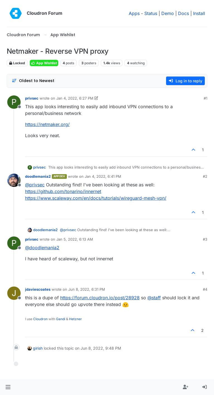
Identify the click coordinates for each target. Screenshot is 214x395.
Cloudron (40, 319)
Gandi (60, 319)
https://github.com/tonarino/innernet (63, 191)
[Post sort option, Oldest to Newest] (33, 80)
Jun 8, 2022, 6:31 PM (86, 289)
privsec (31, 98)
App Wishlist (44, 63)
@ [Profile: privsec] (35, 184)
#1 (205, 98)
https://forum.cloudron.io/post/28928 (100, 297)
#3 (205, 239)
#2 (205, 176)
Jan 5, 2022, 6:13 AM (74, 239)
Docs (183, 13)
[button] (8, 387)
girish (38, 348)
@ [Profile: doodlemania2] (42, 247)
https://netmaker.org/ (47, 124)
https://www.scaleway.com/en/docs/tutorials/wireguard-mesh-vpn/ (95, 198)
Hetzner (75, 319)
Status (150, 13)
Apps (134, 13)
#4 (205, 289)
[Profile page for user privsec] (14, 102)
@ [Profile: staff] (154, 297)
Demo (167, 13)
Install (199, 13)
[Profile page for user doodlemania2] (14, 180)
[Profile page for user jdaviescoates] (14, 293)
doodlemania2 (38, 176)
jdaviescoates (37, 289)
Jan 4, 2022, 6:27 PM (74, 98)
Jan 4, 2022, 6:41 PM (103, 176)
